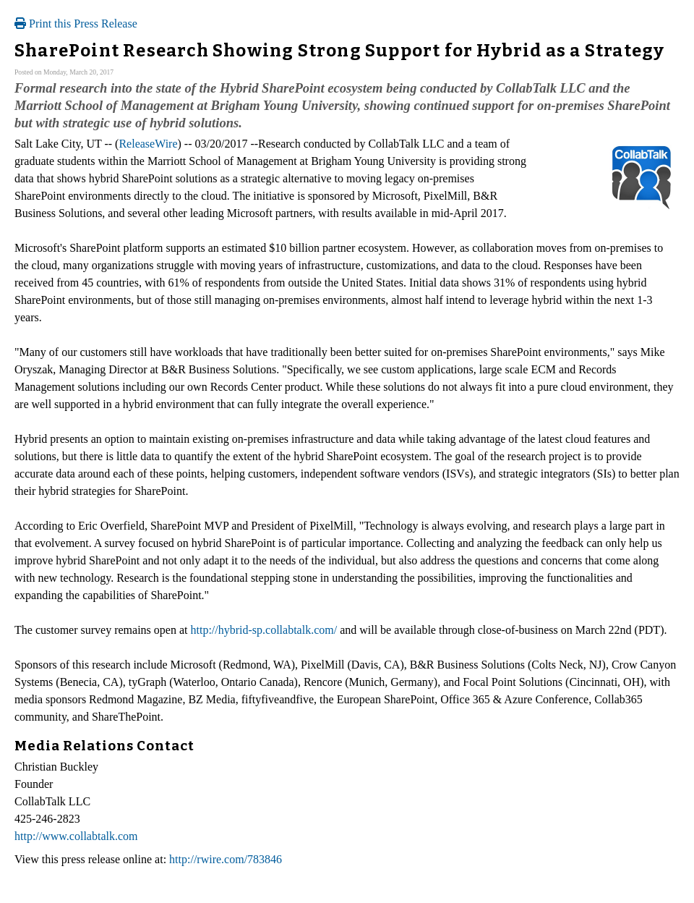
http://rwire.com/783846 (225, 859)
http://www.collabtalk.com (75, 836)
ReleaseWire (148, 143)
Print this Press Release (75, 23)
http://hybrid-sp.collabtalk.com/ (263, 630)
